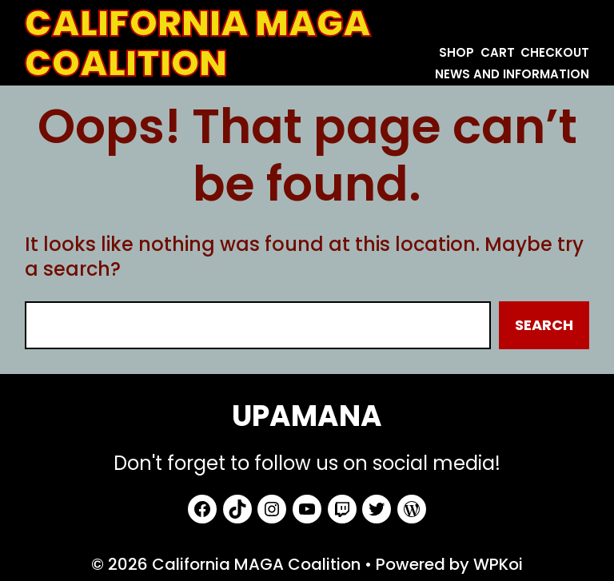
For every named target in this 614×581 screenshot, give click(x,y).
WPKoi (498, 564)
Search (544, 325)
